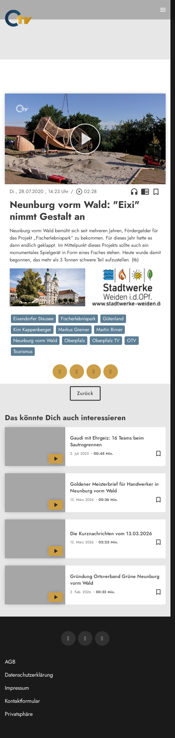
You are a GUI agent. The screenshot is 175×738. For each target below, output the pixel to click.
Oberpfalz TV (106, 340)
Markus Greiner (73, 329)
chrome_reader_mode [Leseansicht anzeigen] (145, 191)
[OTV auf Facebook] (85, 638)
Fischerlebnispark (78, 318)
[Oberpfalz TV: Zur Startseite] (18, 18)
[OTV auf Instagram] (102, 638)
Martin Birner (109, 329)
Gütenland (113, 318)
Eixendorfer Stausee (33, 318)
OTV (131, 340)
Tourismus (22, 351)
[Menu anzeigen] (163, 9)
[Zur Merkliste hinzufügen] (156, 191)
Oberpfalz (74, 340)
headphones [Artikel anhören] (134, 191)
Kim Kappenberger (32, 329)
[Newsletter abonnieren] (68, 638)
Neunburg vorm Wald (35, 340)
